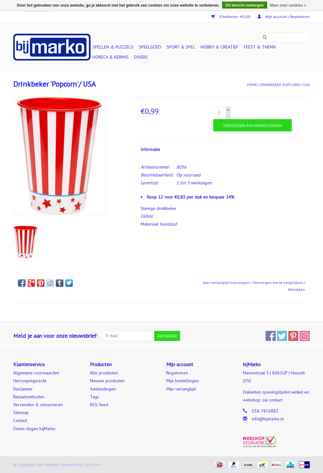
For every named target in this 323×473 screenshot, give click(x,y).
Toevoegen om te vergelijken (278, 282)
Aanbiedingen (103, 389)
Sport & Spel (181, 47)
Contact (20, 420)
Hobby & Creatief (219, 47)
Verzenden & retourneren (38, 404)
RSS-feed (99, 404)
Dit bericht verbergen (245, 5)
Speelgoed (150, 47)
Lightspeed (92, 464)
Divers (141, 57)
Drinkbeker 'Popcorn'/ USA (285, 84)
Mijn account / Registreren (283, 16)
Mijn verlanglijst (181, 389)
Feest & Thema (260, 47)
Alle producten (104, 373)
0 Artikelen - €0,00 (231, 16)
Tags (94, 397)
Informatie (150, 149)
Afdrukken (296, 289)
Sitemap (21, 412)
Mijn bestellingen (182, 381)
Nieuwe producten (107, 381)
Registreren (177, 373)
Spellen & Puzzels (112, 47)
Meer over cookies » (288, 5)
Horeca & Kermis (110, 57)
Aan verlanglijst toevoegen (226, 282)
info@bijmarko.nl (268, 419)
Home (252, 84)
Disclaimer (23, 389)
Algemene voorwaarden (36, 373)
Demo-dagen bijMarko (34, 428)
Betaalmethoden (28, 397)
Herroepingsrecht (29, 381)
